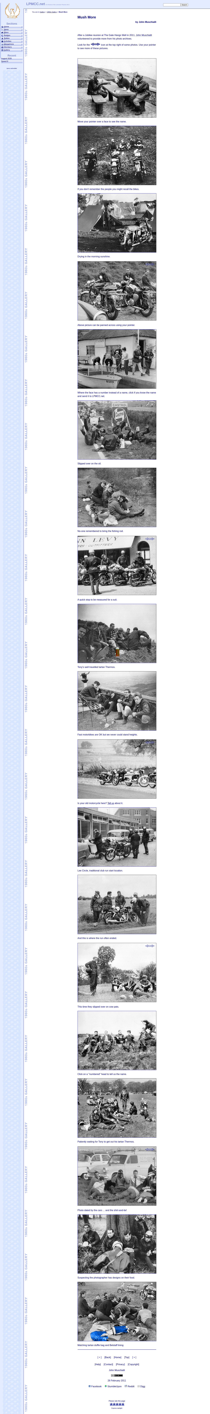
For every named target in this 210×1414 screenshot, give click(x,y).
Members (11, 47)
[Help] (98, 1364)
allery (11, 50)
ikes (11, 32)
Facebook (95, 1386)
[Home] (117, 1357)
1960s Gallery (52, 12)
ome (11, 26)
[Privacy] (120, 1364)
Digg (141, 1386)
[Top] (126, 1357)
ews (11, 29)
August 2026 (7, 58)
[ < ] (100, 1357)
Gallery (42, 12)
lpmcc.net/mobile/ (12, 68)
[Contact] (108, 1364)
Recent (12, 55)
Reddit (129, 1386)
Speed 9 (5, 61)
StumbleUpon (113, 1386)
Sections (11, 23)
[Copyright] (133, 1364)
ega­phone (11, 44)
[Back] (107, 1357)
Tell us (110, 803)
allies (11, 38)
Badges (11, 35)
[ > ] (134, 1357)
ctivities (11, 41)
